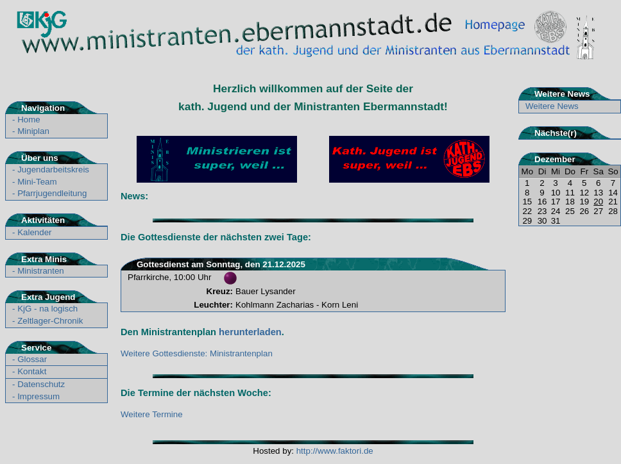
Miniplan (33, 131)
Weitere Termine (152, 414)
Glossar (32, 359)
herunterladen (250, 332)
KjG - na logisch (47, 308)
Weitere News (552, 106)
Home (28, 119)
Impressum (38, 396)
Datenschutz (41, 384)
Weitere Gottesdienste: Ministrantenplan (197, 353)
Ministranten (40, 271)
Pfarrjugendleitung (52, 193)
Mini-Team (36, 181)
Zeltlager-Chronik (50, 321)
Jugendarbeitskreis (53, 169)
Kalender (34, 232)
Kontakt (31, 371)
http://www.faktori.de (334, 451)
